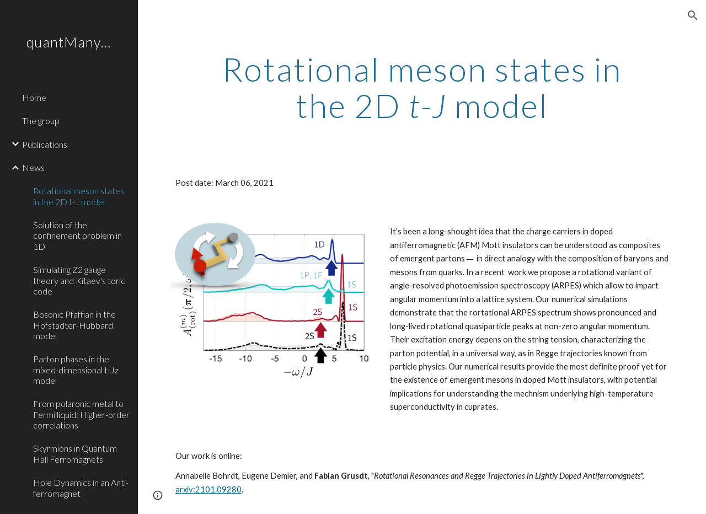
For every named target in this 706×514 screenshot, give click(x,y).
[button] (693, 15)
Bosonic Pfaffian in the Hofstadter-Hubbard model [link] (74, 325)
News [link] (33, 167)
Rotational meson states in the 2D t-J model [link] (78, 195)
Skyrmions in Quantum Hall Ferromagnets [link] (75, 453)
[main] (422, 87)
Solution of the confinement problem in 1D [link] (77, 235)
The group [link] (41, 120)
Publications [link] (44, 144)
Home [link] (34, 97)
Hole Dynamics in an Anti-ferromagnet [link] (81, 487)
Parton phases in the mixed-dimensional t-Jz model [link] (76, 370)
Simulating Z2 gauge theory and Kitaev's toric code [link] (79, 280)
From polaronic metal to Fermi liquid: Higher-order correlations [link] (81, 414)
